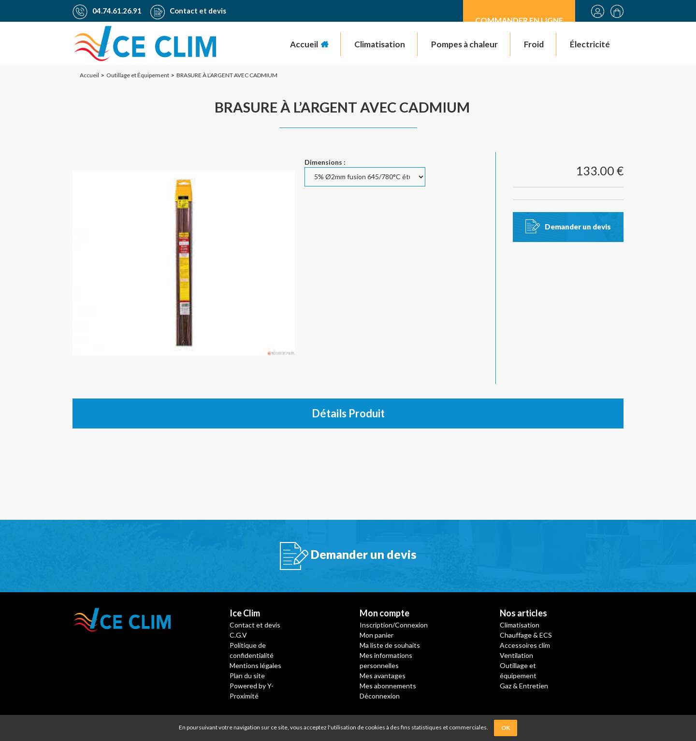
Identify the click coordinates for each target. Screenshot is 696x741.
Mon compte (384, 613)
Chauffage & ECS (526, 635)
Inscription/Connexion (394, 625)
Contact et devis (188, 10)
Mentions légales (255, 665)
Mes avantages (383, 675)
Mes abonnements (388, 686)
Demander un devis (578, 226)
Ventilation (516, 655)
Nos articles (523, 613)
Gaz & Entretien (524, 686)
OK (505, 727)
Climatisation (519, 625)
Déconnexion (380, 696)
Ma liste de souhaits (390, 645)
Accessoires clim (525, 645)
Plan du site (247, 675)
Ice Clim (245, 613)
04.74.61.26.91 (107, 10)
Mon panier (376, 635)
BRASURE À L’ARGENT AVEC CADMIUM (342, 107)
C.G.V (238, 635)
